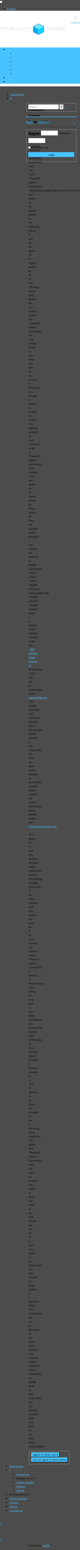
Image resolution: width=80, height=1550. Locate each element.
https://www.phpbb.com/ (43, 826)
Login (30, 122)
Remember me (39, 148)
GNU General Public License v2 (33, 657)
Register (44, 122)
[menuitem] (24, 58)
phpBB (46, 1545)
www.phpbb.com (38, 698)
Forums (11, 9)
